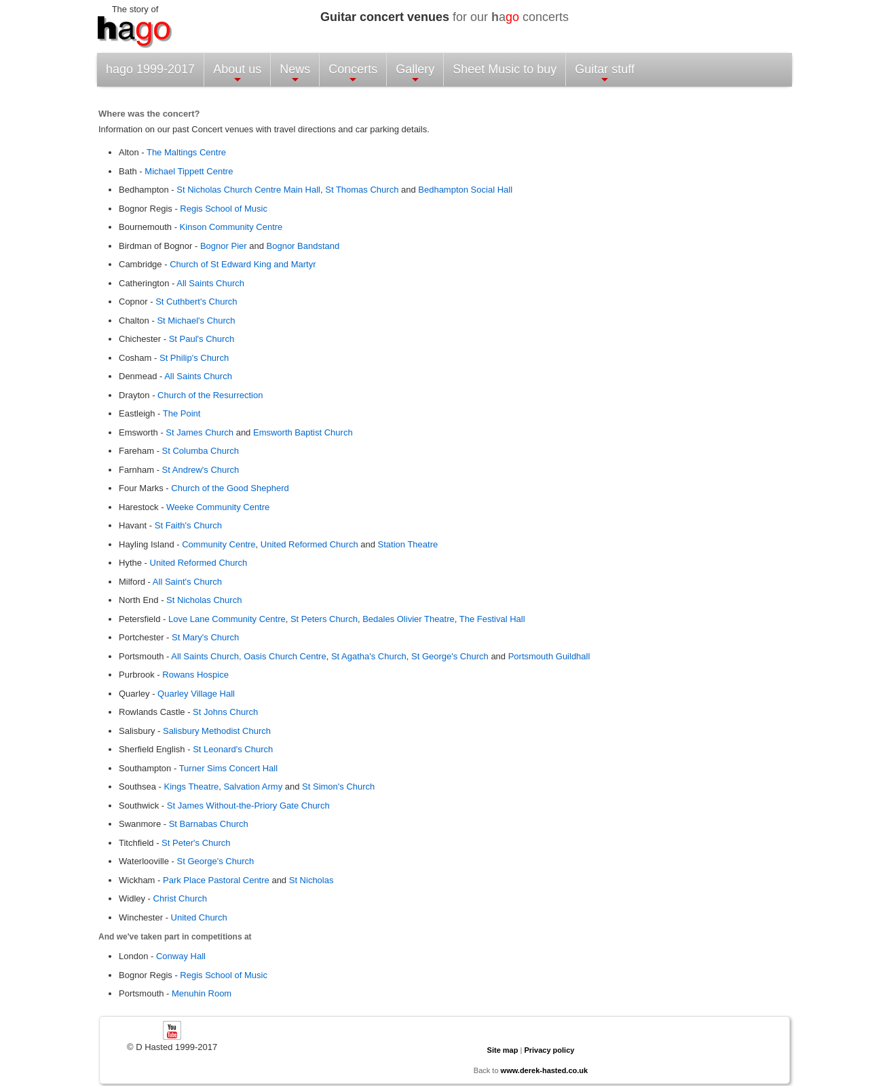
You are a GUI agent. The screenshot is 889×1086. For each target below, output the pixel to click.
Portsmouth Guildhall (549, 656)
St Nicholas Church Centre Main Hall (248, 190)
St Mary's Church (205, 637)
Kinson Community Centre (231, 227)
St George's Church (450, 656)
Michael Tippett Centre (189, 171)
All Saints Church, (207, 656)
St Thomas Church (361, 190)
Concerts (352, 73)
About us (237, 73)
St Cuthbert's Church (196, 301)
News (295, 73)
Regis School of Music (222, 208)
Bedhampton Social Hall (465, 190)
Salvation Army (252, 786)
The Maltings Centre (186, 152)
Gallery (415, 73)
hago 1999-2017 (150, 69)
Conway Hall (181, 956)
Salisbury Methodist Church (217, 731)
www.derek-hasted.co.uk (544, 1070)
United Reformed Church (309, 544)
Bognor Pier (223, 246)
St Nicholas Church (204, 600)
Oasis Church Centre (285, 656)
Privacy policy (549, 1050)
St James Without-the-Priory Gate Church (248, 805)
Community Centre (218, 544)
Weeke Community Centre (217, 507)
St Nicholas (311, 880)
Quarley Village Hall (196, 694)
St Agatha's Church (368, 656)
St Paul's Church (201, 339)
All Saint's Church (187, 582)
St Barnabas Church (208, 824)
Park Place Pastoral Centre (216, 880)
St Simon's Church (338, 786)
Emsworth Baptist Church (303, 432)
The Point (182, 413)
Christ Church (180, 898)
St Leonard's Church (233, 749)
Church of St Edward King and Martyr (243, 264)
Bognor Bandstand (303, 246)
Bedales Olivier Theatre (408, 619)
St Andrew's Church (201, 470)
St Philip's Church (194, 358)
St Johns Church (225, 712)
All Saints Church (210, 283)
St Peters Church (324, 619)
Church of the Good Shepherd (229, 488)
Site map (502, 1050)
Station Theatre (408, 544)
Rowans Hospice (195, 675)
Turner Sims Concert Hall (228, 768)
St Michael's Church (196, 320)
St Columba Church (200, 451)
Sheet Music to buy (504, 69)
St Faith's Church (188, 525)
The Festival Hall (492, 619)
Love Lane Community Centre (227, 619)
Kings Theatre (191, 786)
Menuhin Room (201, 993)
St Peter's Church (196, 843)
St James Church (199, 432)
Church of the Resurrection (210, 395)
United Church (199, 917)
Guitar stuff (605, 73)
